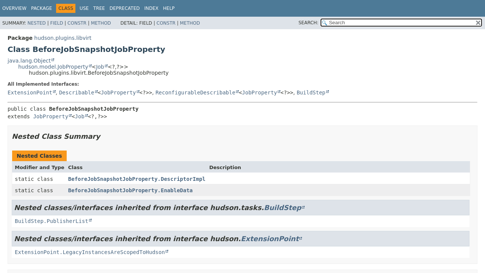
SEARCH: (309, 22)
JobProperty (118, 92)
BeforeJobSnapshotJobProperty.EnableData (130, 190)
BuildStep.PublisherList (51, 221)
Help (169, 8)
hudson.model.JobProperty (53, 67)
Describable (76, 92)
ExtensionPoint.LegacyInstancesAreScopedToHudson (90, 252)
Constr (76, 23)
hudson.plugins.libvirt (62, 38)
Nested (36, 23)
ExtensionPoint (30, 92)
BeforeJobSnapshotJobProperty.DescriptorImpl (136, 179)
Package (41, 8)
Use (84, 8)
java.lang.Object (29, 61)
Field (56, 23)
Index (151, 8)
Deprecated (125, 8)
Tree (99, 8)
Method (101, 23)
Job (100, 67)
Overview (14, 8)
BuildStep (311, 92)
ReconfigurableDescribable (195, 92)
